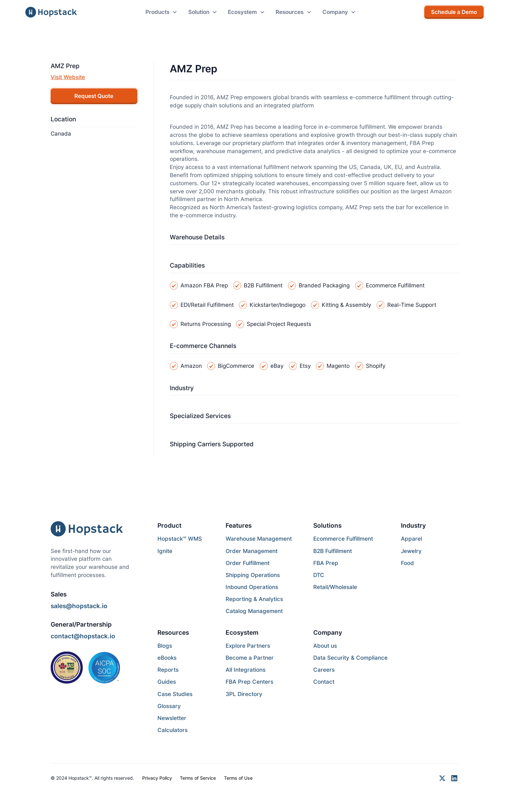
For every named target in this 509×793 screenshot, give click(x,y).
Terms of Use (238, 778)
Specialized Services (200, 415)
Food (407, 563)
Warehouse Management (259, 538)
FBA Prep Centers (249, 682)
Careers (324, 670)
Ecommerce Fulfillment (343, 538)
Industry (182, 387)
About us (325, 646)
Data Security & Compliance (350, 658)
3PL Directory (244, 694)
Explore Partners (248, 646)
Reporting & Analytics (254, 599)
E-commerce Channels (203, 345)
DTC (318, 575)
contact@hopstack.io (83, 636)
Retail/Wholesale (335, 587)
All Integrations (246, 670)
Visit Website (68, 77)
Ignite (164, 551)
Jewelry (411, 551)
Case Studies (174, 694)
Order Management (252, 551)
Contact (323, 682)
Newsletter (171, 718)
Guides (166, 682)
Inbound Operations (252, 587)
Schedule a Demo (454, 12)
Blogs (164, 646)
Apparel (411, 538)
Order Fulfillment (247, 563)
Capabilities (187, 265)
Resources (173, 632)
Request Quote (93, 96)
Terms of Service (198, 778)
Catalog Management (254, 611)
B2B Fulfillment (332, 551)
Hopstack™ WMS (179, 538)
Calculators (172, 730)
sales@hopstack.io (79, 605)
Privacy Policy (157, 778)
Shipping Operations (253, 575)
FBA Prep (325, 563)
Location (63, 119)
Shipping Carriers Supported (212, 444)
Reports (168, 670)
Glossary (169, 706)
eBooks (167, 658)
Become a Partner (250, 658)
